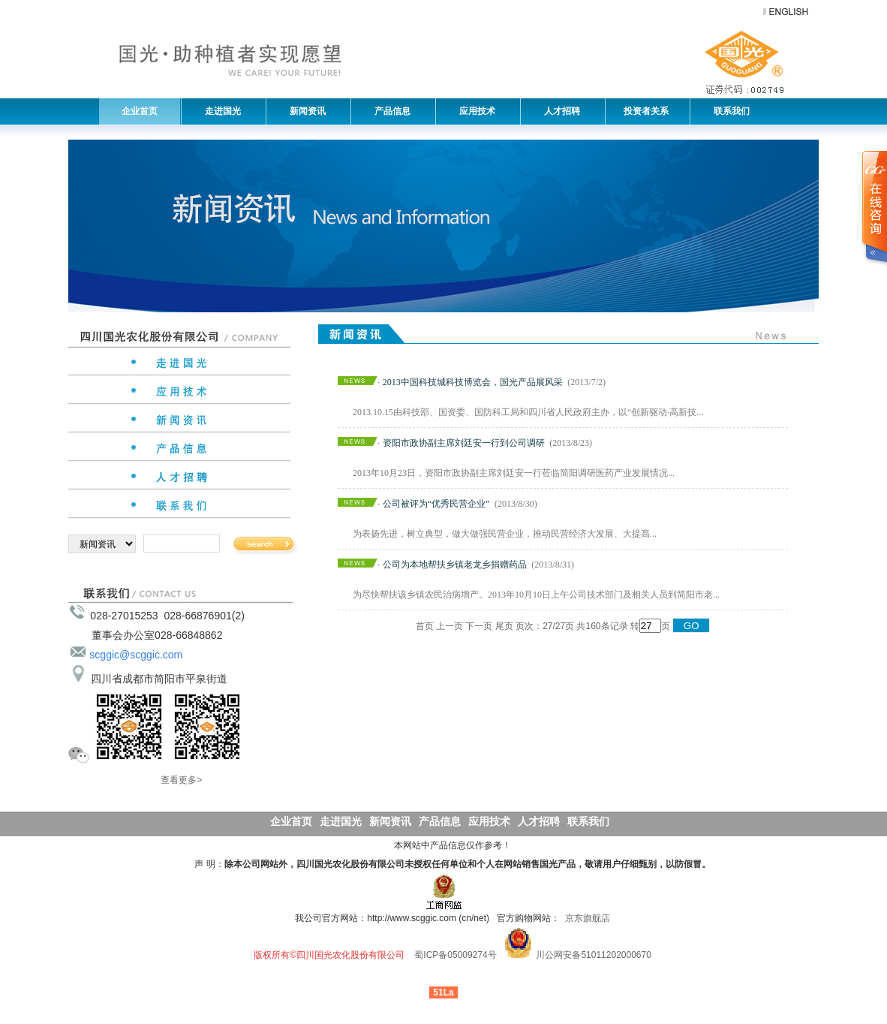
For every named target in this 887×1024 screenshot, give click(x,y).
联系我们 (728, 111)
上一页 (449, 626)
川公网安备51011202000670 (593, 955)
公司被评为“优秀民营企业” (436, 503)
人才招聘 (558, 111)
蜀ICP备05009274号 (455, 955)
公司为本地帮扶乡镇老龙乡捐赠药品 (455, 564)
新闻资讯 (304, 111)
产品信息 (388, 111)
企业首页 (139, 111)
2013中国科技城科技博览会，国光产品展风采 (473, 382)
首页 (425, 626)
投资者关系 (645, 111)
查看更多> (181, 780)
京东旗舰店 (587, 918)
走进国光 (219, 111)
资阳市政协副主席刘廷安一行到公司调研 (464, 443)
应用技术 (473, 111)
